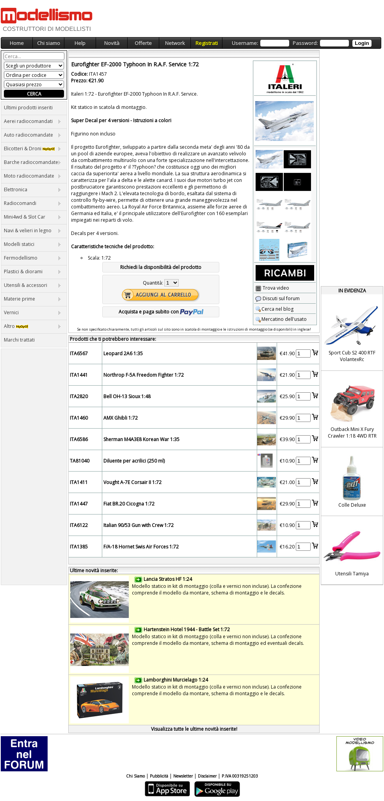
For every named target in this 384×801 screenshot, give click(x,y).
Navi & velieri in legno (32, 230)
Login (362, 43)
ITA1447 (79, 503)
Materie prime (32, 298)
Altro (32, 326)
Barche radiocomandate (32, 162)
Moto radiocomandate (32, 176)
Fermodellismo (32, 258)
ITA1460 (79, 418)
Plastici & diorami (32, 271)
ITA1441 (79, 375)
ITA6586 (79, 439)
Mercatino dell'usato (281, 319)
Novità (111, 42)
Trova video (272, 288)
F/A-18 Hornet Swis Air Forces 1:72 (141, 546)
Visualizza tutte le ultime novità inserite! (194, 729)
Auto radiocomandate (32, 135)
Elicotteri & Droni (32, 148)
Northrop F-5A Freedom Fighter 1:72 (143, 375)
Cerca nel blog (274, 309)
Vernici (32, 312)
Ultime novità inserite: (94, 570)
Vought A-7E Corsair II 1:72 (132, 482)
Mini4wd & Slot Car (32, 217)
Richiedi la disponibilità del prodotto (160, 267)
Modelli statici (32, 244)
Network (175, 42)
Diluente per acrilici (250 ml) (134, 460)
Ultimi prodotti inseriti (28, 107)
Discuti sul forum (277, 298)
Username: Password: (301, 43)
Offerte (143, 42)
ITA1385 (79, 546)
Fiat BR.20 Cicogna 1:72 (129, 503)
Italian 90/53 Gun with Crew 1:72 (138, 525)
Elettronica (32, 189)
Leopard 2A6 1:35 (123, 353)
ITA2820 (79, 396)
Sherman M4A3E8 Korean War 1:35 (141, 439)
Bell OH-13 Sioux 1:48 (127, 396)
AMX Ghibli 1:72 (120, 418)
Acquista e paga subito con (161, 311)
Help (80, 42)
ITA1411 (79, 482)
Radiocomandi (32, 203)
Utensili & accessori (32, 285)
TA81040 (79, 460)
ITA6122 (79, 525)
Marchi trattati (19, 339)
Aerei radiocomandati (32, 121)
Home (17, 42)
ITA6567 (79, 353)
